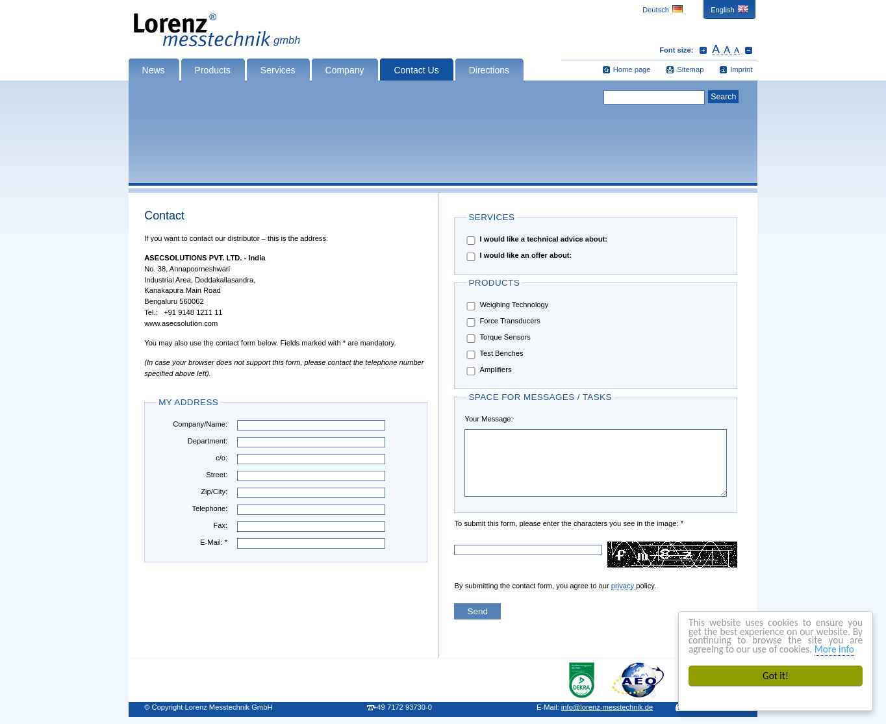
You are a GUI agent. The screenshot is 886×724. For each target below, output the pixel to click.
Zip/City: (214, 491)
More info (834, 649)
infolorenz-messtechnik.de (607, 707)
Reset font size (726, 50)
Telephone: (209, 508)
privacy (624, 586)
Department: (208, 441)
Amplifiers (487, 370)
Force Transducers (502, 322)
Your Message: (488, 419)
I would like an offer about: (518, 256)
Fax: (220, 525)
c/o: (221, 458)
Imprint (741, 69)
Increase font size (703, 50)
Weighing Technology (506, 305)
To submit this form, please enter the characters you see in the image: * (495, 523)
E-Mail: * (213, 542)
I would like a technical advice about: (535, 240)
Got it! (776, 675)
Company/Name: (200, 424)
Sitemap (690, 69)
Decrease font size (748, 50)
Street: (216, 475)
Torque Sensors (497, 338)
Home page (632, 69)
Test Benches (493, 354)
